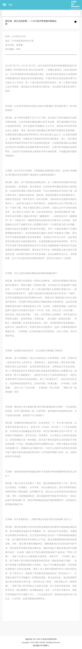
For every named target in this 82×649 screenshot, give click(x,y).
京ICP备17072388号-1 (41, 646)
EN (10, 4)
